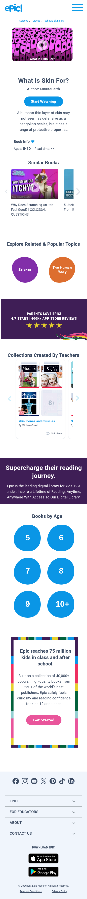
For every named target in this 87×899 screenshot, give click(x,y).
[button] (40, 399)
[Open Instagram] (25, 781)
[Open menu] (78, 8)
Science (23, 20)
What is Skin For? (54, 20)
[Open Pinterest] (53, 781)
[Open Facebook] (15, 781)
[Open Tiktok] (62, 781)
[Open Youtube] (34, 781)
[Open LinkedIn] (71, 781)
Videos (36, 20)
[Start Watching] (43, 101)
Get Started (44, 720)
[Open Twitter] (43, 781)
